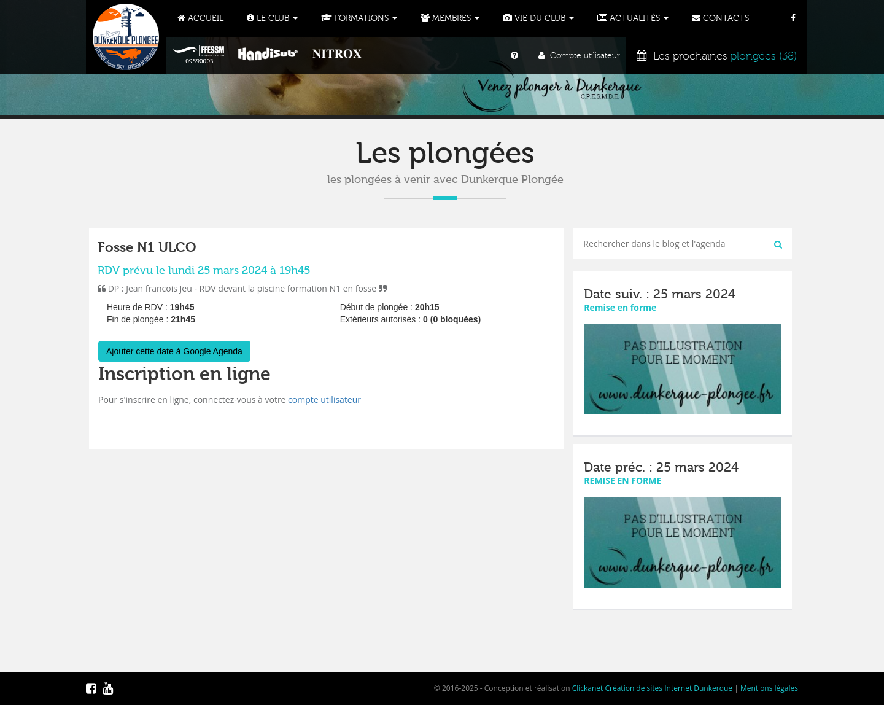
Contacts (720, 18)
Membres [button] (450, 18)
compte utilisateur (324, 399)
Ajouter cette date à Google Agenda (174, 351)
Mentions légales (769, 688)
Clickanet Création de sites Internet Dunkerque (652, 688)
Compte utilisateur (579, 56)
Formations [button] (359, 18)
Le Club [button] (272, 18)
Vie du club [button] (538, 18)
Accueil (200, 18)
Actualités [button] (633, 18)
